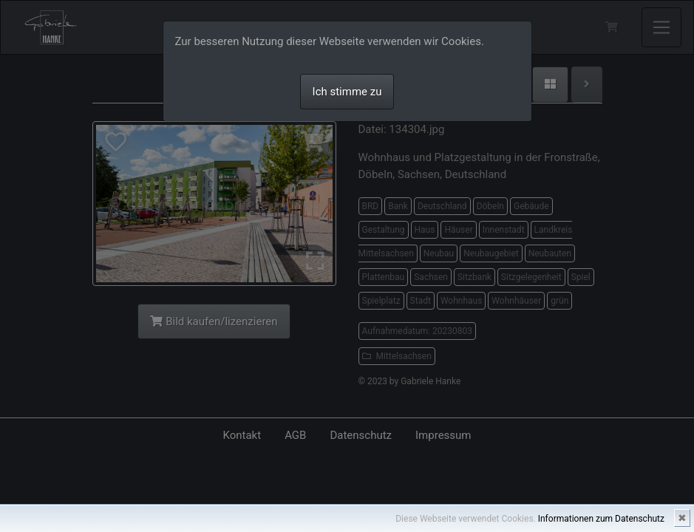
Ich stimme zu (347, 91)
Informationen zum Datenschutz (601, 519)
